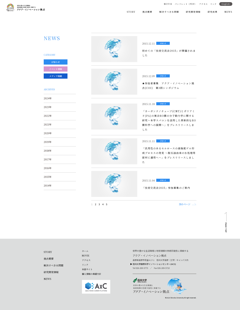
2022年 (48, 116)
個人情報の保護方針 (91, 274)
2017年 (48, 159)
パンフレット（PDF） (186, 4)
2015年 (48, 177)
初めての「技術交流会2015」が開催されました (169, 53)
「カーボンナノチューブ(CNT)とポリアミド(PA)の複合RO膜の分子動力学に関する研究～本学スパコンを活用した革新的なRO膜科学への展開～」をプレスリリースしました (169, 120)
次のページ (184, 204)
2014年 (48, 185)
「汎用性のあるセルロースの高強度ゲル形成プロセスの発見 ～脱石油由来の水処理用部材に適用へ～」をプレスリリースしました (169, 155)
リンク (213, 4)
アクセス (203, 4)
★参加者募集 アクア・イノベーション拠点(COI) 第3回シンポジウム (168, 86)
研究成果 (212, 12)
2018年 (48, 150)
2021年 (48, 124)
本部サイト (87, 269)
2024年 (48, 98)
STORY (131, 12)
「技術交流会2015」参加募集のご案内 (166, 188)
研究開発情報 (193, 12)
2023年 (48, 107)
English (226, 4)
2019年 (48, 142)
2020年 (48, 133)
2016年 (48, 168)
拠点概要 (147, 12)
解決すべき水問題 (169, 12)
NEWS (228, 12)
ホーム (85, 251)
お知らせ (163, 43)
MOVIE (168, 4)
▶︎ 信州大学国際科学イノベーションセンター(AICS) (153, 264)
